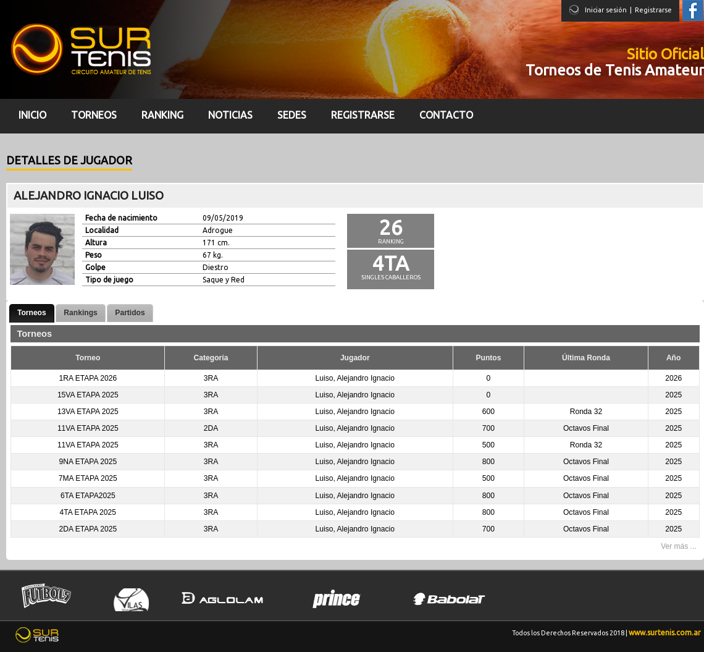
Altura (96, 243)
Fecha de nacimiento (121, 218)
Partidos (130, 312)
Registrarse (653, 10)
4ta (390, 263)
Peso (93, 255)
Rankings (80, 312)
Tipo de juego (109, 280)
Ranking (391, 241)
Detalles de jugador (69, 160)
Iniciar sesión (606, 10)
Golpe (95, 267)
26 (391, 227)
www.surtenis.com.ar (665, 633)
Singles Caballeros (391, 277)
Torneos (31, 312)
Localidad (102, 230)
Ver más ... (678, 546)
